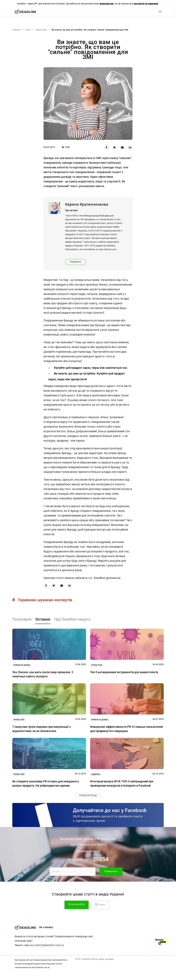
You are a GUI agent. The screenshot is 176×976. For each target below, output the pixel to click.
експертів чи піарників (146, 3)
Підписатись (110, 871)
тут (89, 578)
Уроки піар (41, 30)
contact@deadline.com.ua (49, 945)
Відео (100, 904)
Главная (16, 30)
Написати (75, 261)
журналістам (106, 3)
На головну (46, 927)
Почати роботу (76, 904)
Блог (28, 30)
